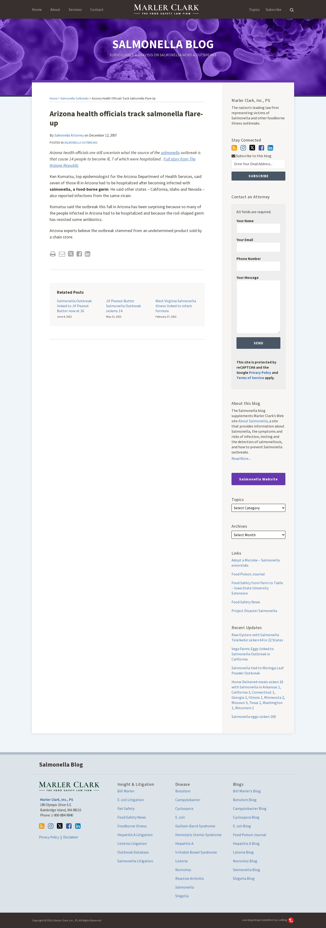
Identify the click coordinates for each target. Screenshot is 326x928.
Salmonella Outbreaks (74, 98)
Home (37, 9)
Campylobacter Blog (249, 808)
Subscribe (273, 9)
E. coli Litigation (130, 799)
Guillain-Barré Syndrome (195, 826)
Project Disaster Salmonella (254, 610)
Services (75, 9)
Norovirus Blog (245, 861)
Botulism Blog (245, 799)
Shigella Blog (244, 878)
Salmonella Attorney (69, 135)
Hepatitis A (184, 843)
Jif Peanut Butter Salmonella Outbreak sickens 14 (123, 305)
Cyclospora (184, 808)
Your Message (247, 277)
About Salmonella (253, 421)
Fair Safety (125, 808)
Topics (254, 9)
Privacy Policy (260, 372)
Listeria (181, 861)
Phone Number (248, 258)
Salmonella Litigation (135, 861)
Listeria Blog (243, 852)
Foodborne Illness (132, 826)
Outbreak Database (133, 852)
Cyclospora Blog (246, 817)
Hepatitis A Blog (246, 843)
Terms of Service (250, 378)
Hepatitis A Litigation (135, 834)
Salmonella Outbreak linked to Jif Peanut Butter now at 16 (74, 305)
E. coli (180, 817)
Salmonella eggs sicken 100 (254, 716)
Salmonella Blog (163, 44)
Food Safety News (246, 602)
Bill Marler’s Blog (247, 791)
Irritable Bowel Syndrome (196, 852)
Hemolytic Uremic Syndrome (198, 834)
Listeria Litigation (132, 843)
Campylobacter (187, 799)
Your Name (245, 221)
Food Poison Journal (248, 574)
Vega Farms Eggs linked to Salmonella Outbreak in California (253, 653)
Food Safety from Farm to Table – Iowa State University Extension (257, 588)
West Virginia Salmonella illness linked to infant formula (175, 305)
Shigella (182, 895)
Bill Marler (125, 791)
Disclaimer (70, 837)
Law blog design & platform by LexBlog (268, 920)
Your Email (244, 239)
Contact (96, 9)
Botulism (182, 791)
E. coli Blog (242, 826)
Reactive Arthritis (189, 878)
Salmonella (184, 887)
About (55, 9)
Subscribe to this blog (251, 156)
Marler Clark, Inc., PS (56, 799)
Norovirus (183, 869)
